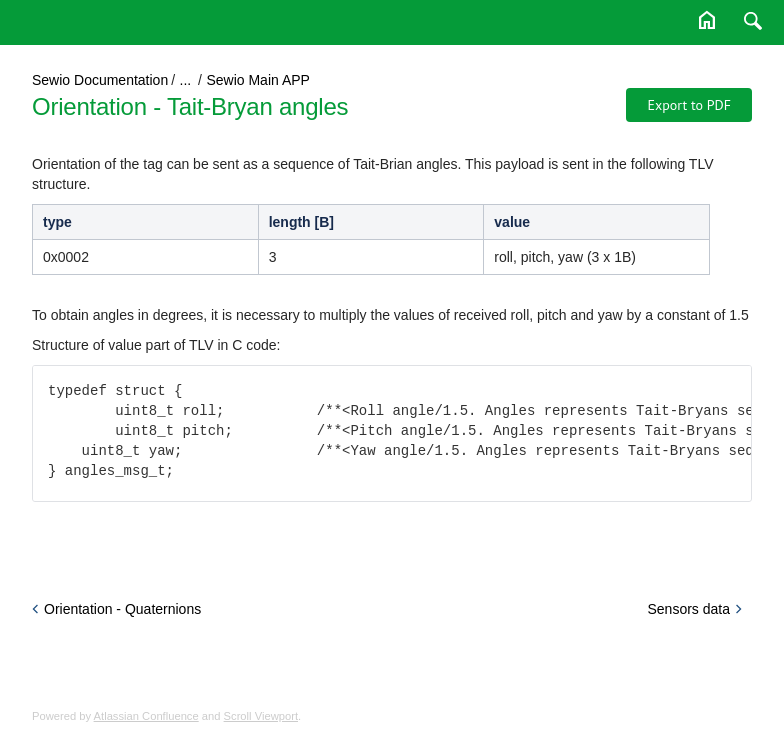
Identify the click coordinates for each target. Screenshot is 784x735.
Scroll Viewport (261, 716)
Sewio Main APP (258, 80)
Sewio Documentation (100, 80)
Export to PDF (689, 105)
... (186, 80)
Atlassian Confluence (146, 716)
